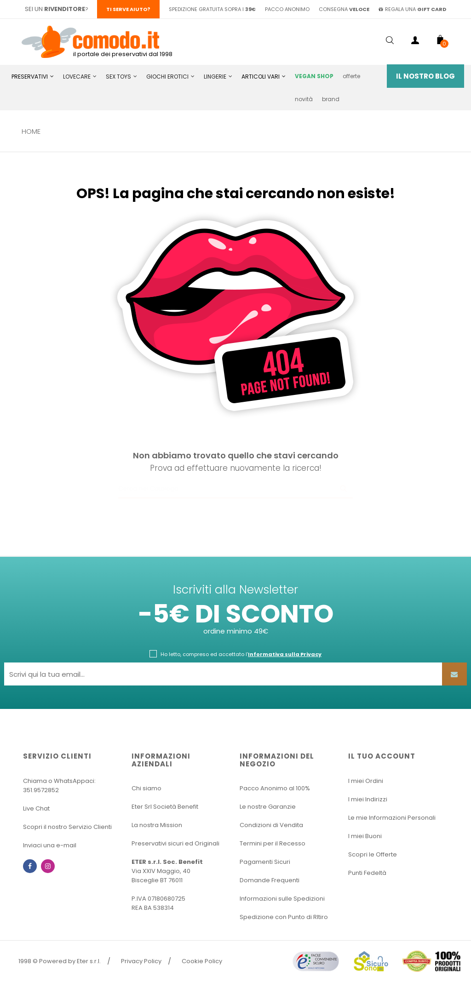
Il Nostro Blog (425, 76)
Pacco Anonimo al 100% (275, 788)
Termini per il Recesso (272, 843)
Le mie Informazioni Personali (392, 817)
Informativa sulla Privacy (285, 654)
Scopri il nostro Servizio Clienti (67, 826)
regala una (412, 9)
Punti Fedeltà (367, 872)
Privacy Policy (141, 961)
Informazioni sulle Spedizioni (282, 898)
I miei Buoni (365, 836)
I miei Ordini (365, 781)
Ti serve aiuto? (128, 9)
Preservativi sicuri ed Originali (175, 843)
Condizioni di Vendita (271, 825)
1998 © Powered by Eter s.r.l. (59, 961)
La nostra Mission (157, 825)
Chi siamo (146, 788)
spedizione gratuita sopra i (212, 9)
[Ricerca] (235, 489)
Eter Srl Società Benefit (165, 806)
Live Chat (36, 808)
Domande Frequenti (269, 880)
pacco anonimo (287, 9)
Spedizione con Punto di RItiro (284, 917)
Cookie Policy (202, 961)
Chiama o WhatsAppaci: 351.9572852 (59, 785)
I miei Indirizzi (367, 799)
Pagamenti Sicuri (265, 861)
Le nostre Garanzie (268, 806)
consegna (344, 9)
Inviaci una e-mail (49, 845)
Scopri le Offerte (372, 854)
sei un (55, 9)
